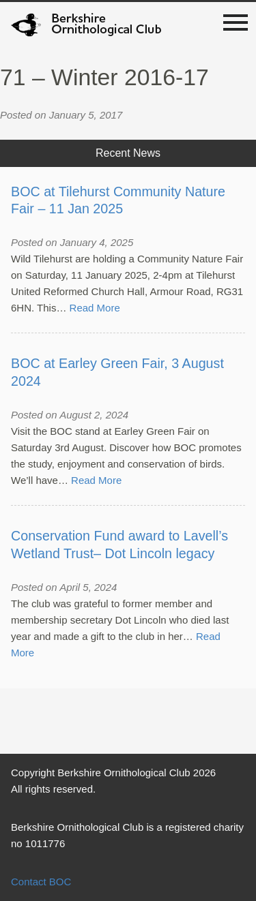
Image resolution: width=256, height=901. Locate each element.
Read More (95, 308)
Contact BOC (41, 881)
